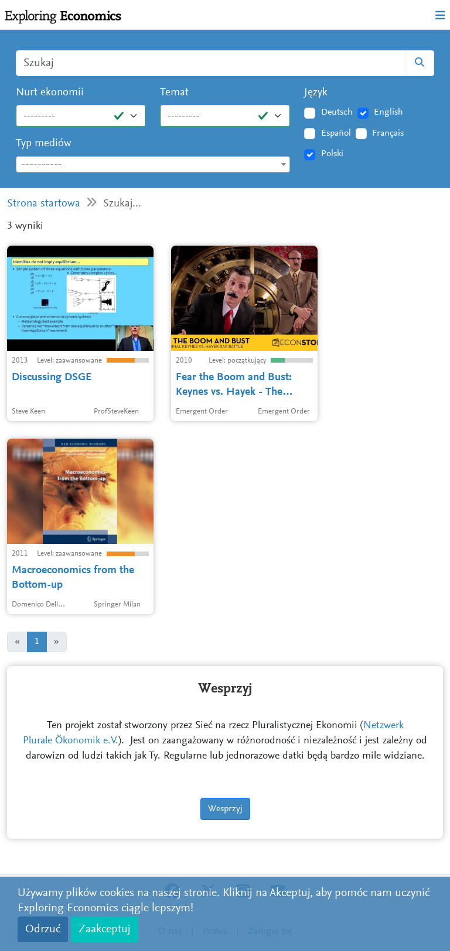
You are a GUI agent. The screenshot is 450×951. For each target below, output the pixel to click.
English (388, 112)
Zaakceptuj (105, 929)
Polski (332, 153)
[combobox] (153, 164)
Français (388, 133)
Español (336, 133)
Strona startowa (43, 203)
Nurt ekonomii (50, 92)
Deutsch (337, 112)
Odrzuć (42, 929)
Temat (174, 92)
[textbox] (152, 165)
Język (316, 92)
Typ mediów (43, 143)
